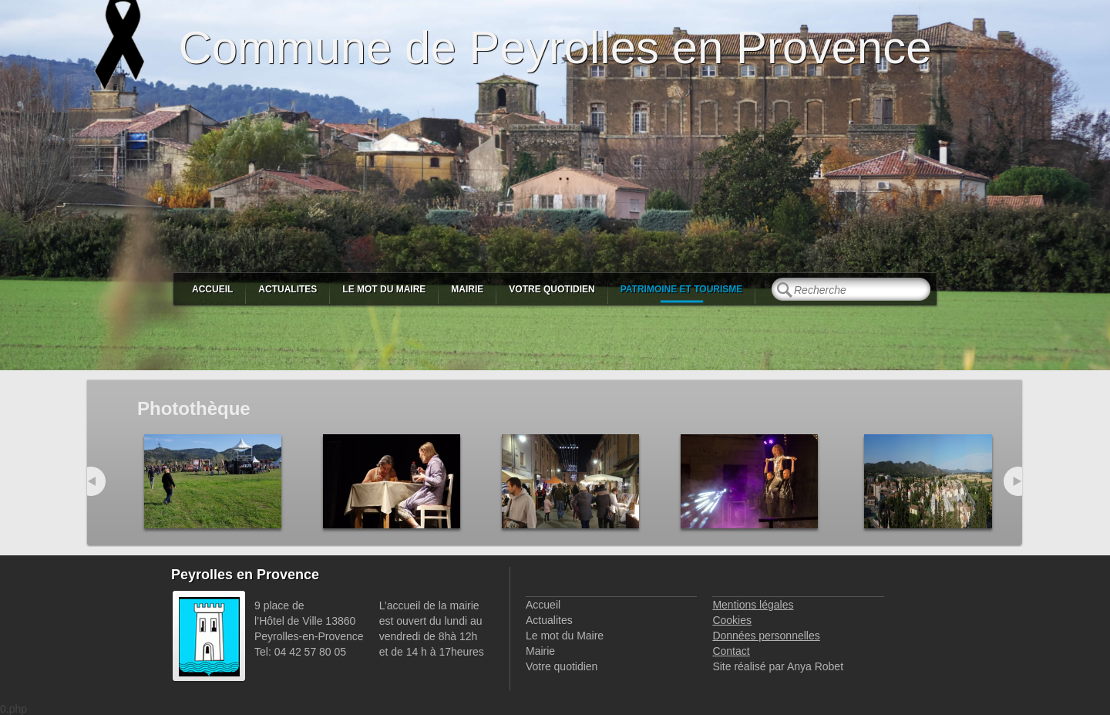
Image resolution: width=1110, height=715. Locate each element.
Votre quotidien (551, 289)
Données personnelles (765, 635)
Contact (730, 651)
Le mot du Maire (384, 289)
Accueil (212, 289)
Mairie (467, 289)
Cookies (732, 620)
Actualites (287, 289)
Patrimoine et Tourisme (682, 289)
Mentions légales (752, 605)
